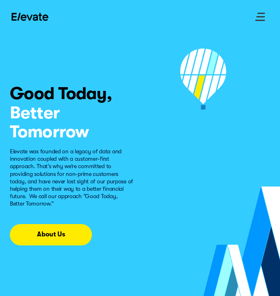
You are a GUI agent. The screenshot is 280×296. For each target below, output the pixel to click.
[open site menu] (260, 17)
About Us (51, 234)
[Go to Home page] (30, 17)
